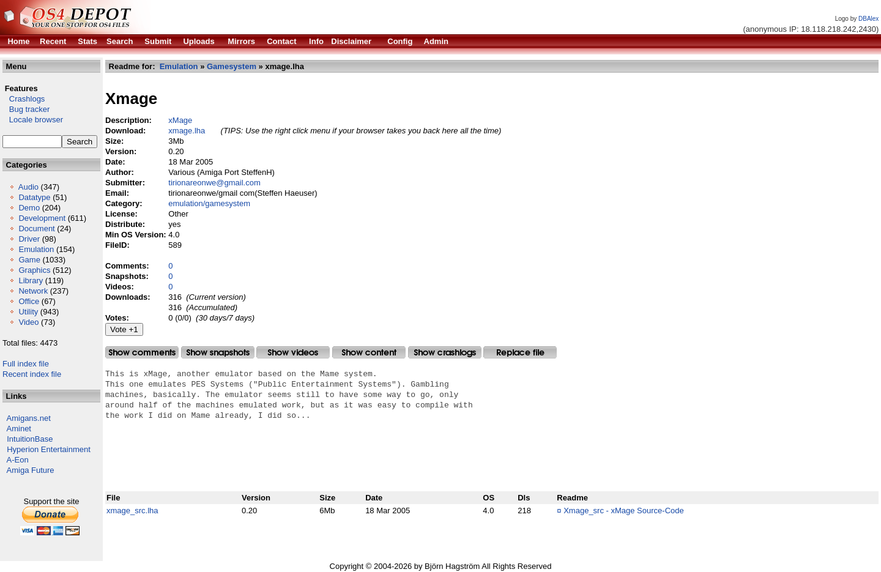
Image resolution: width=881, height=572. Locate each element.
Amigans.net (29, 418)
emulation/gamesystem (209, 203)
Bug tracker (26, 109)
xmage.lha (186, 130)
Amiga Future (30, 470)
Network (33, 290)
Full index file (25, 363)
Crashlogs (23, 98)
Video (28, 322)
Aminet (19, 428)
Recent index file (31, 374)
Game (29, 259)
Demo (29, 207)
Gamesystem (231, 66)
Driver (29, 238)
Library (30, 280)
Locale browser (32, 119)
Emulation (36, 249)
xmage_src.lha (132, 510)
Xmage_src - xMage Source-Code (623, 510)
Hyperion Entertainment (49, 449)
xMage (180, 120)
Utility (28, 311)
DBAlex (868, 18)
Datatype (34, 197)
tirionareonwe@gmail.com (214, 182)
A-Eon (18, 459)
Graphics (34, 270)
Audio (28, 186)
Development (41, 218)
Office (28, 301)
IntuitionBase (30, 439)
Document (36, 228)
